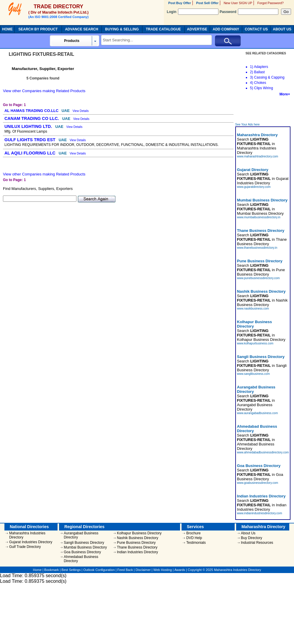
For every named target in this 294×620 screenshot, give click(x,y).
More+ (285, 94)
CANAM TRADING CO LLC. (32, 118)
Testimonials (196, 543)
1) (251, 67)
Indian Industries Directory (137, 552)
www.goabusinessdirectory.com (257, 482)
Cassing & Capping (269, 77)
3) (251, 77)
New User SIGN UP (238, 3)
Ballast (259, 72)
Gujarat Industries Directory (30, 542)
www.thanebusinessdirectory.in (257, 247)
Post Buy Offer (179, 3)
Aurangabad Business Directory (81, 535)
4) (251, 83)
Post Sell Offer (207, 3)
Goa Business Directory (82, 552)
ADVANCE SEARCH (81, 29)
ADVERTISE (197, 29)
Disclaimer (143, 570)
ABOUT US (282, 29)
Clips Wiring (263, 88)
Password (249, 12)
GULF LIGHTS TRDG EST (30, 139)
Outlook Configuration (99, 570)
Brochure (193, 533)
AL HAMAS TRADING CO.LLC (32, 110)
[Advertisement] (263, 109)
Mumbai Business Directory (85, 547)
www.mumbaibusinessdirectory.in (258, 217)
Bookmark (51, 570)
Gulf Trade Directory (25, 547)
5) (251, 88)
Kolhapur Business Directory (139, 533)
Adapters (261, 67)
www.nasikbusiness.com (253, 308)
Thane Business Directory (137, 547)
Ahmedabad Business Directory (81, 559)
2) (251, 72)
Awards (179, 570)
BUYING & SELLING (122, 29)
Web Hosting (162, 570)
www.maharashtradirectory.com (257, 156)
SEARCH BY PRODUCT (38, 29)
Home (37, 570)
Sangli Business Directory (84, 543)
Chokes (260, 83)
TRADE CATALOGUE (163, 29)
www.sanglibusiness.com (253, 373)
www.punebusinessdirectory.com (258, 278)
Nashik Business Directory (137, 538)
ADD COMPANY (226, 29)
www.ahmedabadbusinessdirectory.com (263, 452)
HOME (7, 29)
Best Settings (71, 570)
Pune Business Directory (136, 543)
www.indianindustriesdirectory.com (259, 513)
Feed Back (125, 570)
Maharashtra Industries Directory (27, 535)
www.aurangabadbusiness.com (257, 413)
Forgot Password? (270, 3)
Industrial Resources (257, 543)
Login (192, 12)
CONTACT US (256, 29)
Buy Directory (251, 538)
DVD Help (194, 538)
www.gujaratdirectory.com (254, 186)
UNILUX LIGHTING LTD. (28, 126)
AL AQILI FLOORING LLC (30, 153)
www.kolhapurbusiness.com (255, 343)
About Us (248, 533)
